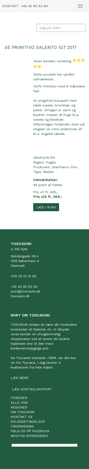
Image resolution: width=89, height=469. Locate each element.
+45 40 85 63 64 (34, 6)
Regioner (19, 407)
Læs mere (19, 378)
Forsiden (19, 398)
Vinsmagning (22, 426)
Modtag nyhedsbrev (29, 436)
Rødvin (48, 172)
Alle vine (19, 402)
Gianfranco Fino (64, 167)
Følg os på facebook (30, 431)
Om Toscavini (22, 412)
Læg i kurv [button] (46, 207)
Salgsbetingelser (28, 421)
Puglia (51, 162)
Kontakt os (22, 417)
